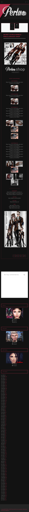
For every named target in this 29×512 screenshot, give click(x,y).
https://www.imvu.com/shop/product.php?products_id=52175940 (14, 114)
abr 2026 (3, 378)
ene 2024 (3, 418)
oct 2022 (3, 440)
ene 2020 (3, 489)
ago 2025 (3, 389)
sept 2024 (3, 406)
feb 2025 (3, 398)
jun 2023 (3, 428)
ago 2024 (3, 407)
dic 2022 (3, 437)
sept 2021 (3, 459)
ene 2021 (3, 471)
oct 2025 (3, 387)
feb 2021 (3, 470)
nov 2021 (3, 456)
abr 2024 (3, 413)
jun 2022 (3, 446)
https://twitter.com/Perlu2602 (14, 198)
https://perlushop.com (14, 201)
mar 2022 (3, 450)
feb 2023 (3, 434)
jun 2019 (3, 499)
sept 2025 (3, 388)
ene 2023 (3, 436)
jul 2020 (2, 480)
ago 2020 (3, 479)
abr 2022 (3, 449)
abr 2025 (3, 395)
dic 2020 (3, 473)
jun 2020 (3, 482)
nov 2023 (3, 421)
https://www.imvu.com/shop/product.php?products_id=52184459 (14, 155)
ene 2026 (3, 382)
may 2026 (3, 376)
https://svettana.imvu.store (14, 206)
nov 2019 (3, 492)
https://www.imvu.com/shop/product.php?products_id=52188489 (14, 83)
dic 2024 (3, 401)
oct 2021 (3, 458)
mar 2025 (3, 397)
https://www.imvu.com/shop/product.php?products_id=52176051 (14, 116)
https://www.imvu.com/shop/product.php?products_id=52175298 (14, 111)
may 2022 (3, 447)
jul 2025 (2, 391)
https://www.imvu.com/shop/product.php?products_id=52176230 (14, 145)
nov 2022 (3, 438)
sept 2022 (3, 441)
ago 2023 (3, 425)
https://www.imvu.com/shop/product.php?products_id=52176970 (14, 150)
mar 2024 (3, 415)
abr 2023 (3, 431)
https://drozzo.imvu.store (14, 207)
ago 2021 (3, 461)
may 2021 (3, 465)
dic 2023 (3, 419)
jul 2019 (2, 498)
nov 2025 (3, 385)
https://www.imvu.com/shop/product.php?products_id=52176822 (14, 147)
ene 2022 (3, 453)
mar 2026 (3, 379)
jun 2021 (3, 464)
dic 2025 (3, 384)
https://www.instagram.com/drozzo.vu (14, 194)
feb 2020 (3, 487)
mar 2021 (3, 468)
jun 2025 (3, 392)
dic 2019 (3, 490)
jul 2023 (2, 427)
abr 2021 (3, 467)
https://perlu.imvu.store (14, 205)
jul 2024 (2, 409)
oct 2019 (3, 493)
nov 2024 (3, 403)
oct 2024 (3, 404)
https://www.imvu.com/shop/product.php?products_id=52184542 (14, 157)
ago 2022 (3, 443)
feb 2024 (3, 416)
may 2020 (3, 483)
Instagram (14, 320)
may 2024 (3, 412)
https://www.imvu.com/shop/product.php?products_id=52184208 (14, 152)
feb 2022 (3, 452)
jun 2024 (3, 410)
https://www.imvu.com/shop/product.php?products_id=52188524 (14, 96)
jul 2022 (2, 444)
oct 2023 (3, 422)
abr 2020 (3, 485)
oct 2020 (3, 476)
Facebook (14, 319)
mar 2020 (3, 486)
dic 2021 (3, 455)
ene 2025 (3, 400)
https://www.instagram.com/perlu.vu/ (14, 192)
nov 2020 (3, 474)
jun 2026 (3, 375)
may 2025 (3, 394)
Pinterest (14, 322)
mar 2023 (3, 433)
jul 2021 (2, 462)
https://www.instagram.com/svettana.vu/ (14, 193)
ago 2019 (3, 496)
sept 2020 (3, 477)
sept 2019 (3, 495)
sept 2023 (3, 424)
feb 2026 (3, 381)
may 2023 (3, 430)
